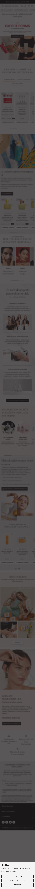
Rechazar (17, 885)
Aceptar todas (17, 876)
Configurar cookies (17, 880)
